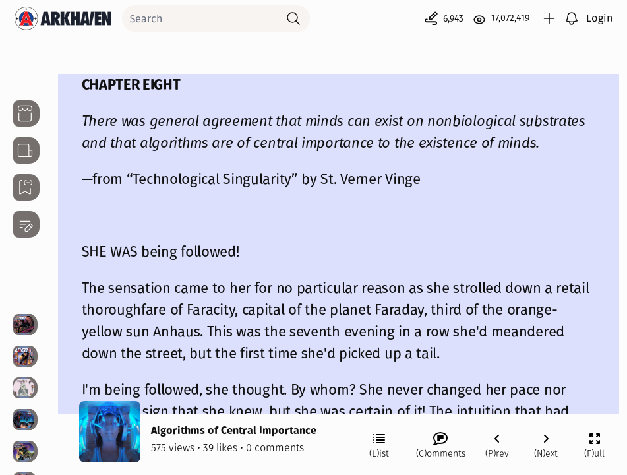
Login (599, 17)
